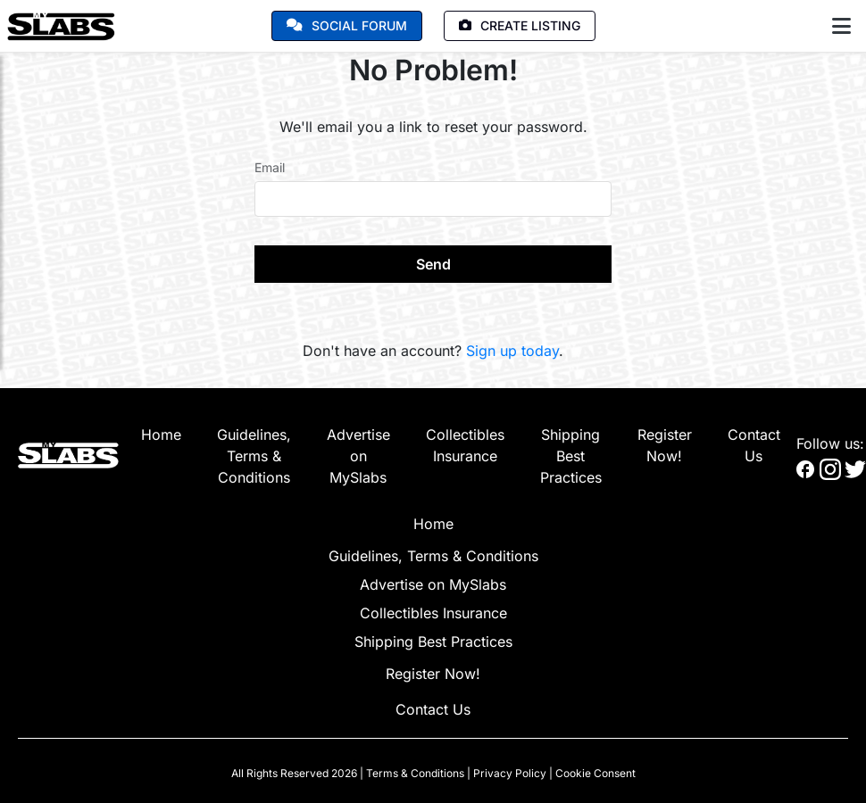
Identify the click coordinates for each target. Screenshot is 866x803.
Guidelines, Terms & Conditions (254, 456)
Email (269, 167)
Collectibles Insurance (433, 613)
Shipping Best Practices (571, 456)
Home (161, 434)
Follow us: (830, 443)
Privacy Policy (509, 773)
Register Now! (433, 674)
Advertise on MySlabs (358, 456)
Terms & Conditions (415, 773)
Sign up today (512, 351)
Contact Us (433, 709)
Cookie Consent (595, 773)
